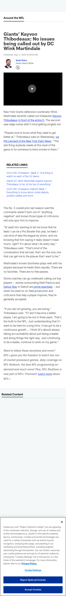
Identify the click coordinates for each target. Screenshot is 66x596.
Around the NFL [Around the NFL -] (14, 17)
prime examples (43, 286)
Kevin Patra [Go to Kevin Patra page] (21, 60)
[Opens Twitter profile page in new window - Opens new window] (18, 68)
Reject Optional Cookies (33, 579)
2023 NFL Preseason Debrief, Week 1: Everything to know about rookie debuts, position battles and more (27, 192)
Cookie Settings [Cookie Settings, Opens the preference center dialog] (33, 570)
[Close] (62, 522)
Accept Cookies (33, 589)
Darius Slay (10, 286)
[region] (33, 556)
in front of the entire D (31, 120)
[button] (32, 89)
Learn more (45, 374)
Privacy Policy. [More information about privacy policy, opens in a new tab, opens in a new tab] (29, 563)
